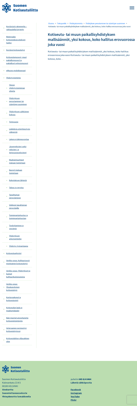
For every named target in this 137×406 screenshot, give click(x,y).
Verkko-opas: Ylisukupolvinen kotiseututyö (13, 287)
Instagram (76, 393)
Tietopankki (61, 23)
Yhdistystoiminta (13, 77)
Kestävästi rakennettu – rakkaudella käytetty (16, 28)
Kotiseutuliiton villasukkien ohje (17, 340)
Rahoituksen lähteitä (18, 180)
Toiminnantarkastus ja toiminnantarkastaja (18, 217)
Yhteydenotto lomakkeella (16, 396)
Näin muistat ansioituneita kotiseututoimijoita (17, 319)
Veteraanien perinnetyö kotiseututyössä (16, 329)
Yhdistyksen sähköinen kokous (19, 113)
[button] (132, 8)
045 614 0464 (85, 379)
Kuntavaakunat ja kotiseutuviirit (13, 299)
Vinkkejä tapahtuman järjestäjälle (18, 206)
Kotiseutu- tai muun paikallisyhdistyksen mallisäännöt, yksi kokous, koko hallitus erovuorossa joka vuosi (91, 39)
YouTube (75, 396)
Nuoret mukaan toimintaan (15, 171)
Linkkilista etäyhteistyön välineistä (19, 130)
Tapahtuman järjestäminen (15, 196)
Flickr (73, 399)
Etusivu (51, 23)
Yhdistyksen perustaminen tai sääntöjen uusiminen (18, 101)
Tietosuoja (13, 121)
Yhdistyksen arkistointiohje (15, 237)
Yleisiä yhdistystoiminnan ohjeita (17, 88)
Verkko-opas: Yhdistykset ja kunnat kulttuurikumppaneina (18, 273)
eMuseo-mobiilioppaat (16, 70)
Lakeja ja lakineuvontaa (19, 139)
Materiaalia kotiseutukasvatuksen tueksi (15, 39)
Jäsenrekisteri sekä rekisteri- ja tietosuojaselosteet (17, 149)
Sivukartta (7, 389)
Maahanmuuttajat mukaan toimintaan (17, 161)
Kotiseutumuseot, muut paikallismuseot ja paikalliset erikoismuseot (17, 60)
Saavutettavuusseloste (14, 393)
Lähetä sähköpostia (81, 382)
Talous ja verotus (16, 187)
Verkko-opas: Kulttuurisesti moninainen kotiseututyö (18, 262)
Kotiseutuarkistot (13, 253)
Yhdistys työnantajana (18, 246)
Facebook (76, 389)
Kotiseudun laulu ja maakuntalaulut (14, 309)
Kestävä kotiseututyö (15, 50)
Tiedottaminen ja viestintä (16, 227)
